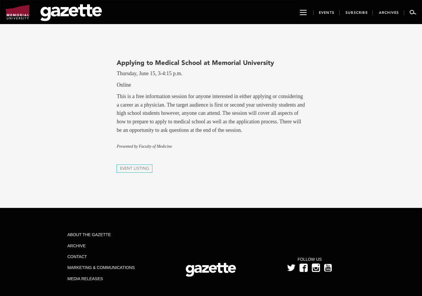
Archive (76, 245)
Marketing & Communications (101, 267)
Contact (77, 256)
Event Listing (134, 168)
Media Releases (85, 278)
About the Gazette (89, 234)
